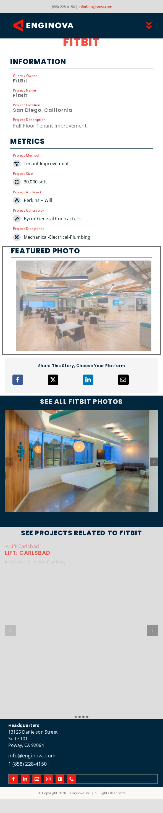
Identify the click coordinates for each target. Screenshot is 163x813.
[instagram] (48, 779)
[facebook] (13, 779)
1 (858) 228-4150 (27, 763)
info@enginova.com (95, 6)
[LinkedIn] (88, 379)
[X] (53, 379)
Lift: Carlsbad (27, 703)
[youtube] (60, 779)
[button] (9, 462)
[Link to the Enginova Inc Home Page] (56, 25)
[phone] (71, 779)
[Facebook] (17, 379)
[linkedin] (25, 779)
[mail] (36, 779)
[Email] (123, 379)
